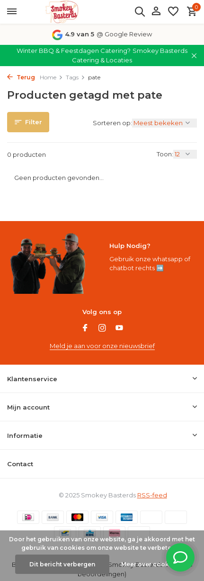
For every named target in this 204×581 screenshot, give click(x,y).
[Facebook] (85, 328)
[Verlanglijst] (173, 11)
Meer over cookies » (151, 564)
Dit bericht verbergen (62, 564)
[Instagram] (102, 328)
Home (51, 77)
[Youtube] (119, 328)
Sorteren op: (112, 123)
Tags (75, 77)
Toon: (165, 154)
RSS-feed (152, 495)
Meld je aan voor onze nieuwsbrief (102, 346)
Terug (21, 77)
